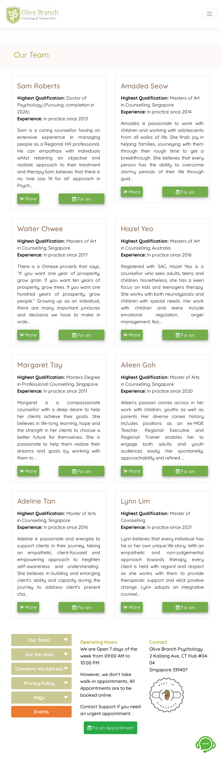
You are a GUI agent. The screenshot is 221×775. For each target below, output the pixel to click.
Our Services (39, 654)
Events (41, 712)
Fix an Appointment (81, 200)
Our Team (39, 640)
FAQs (39, 697)
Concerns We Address (39, 669)
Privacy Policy (39, 683)
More (28, 199)
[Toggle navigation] (209, 14)
